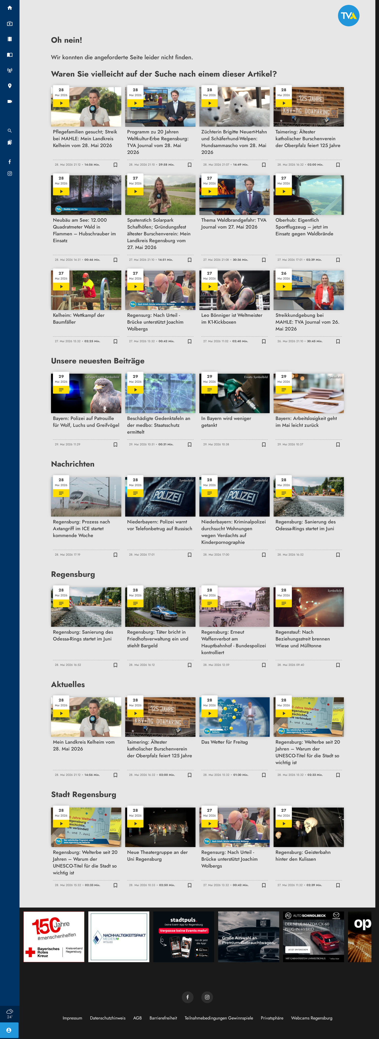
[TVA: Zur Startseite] (348, 15)
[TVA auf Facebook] (188, 997)
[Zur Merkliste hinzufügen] (115, 165)
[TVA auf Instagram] (207, 997)
